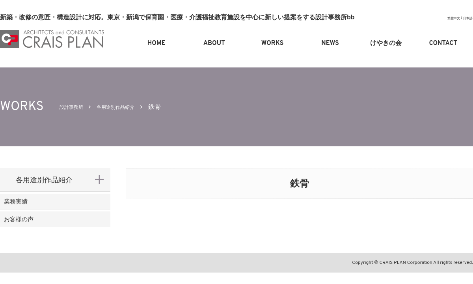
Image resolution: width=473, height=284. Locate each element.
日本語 (467, 18)
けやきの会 (386, 43)
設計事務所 (75, 106)
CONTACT (443, 43)
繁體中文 (450, 18)
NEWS (330, 43)
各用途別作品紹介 (129, 106)
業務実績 (30, 205)
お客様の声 (33, 231)
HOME (156, 43)
